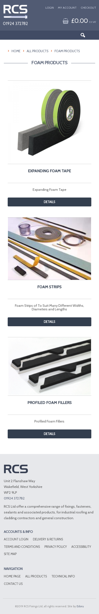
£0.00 (83, 20)
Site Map (10, 554)
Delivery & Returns (48, 539)
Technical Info (63, 576)
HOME (16, 51)
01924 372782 (15, 23)
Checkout (88, 7)
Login (49, 7)
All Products (37, 51)
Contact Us (13, 584)
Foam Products (67, 51)
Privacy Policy (55, 547)
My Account (67, 7)
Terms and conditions (22, 547)
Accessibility (81, 547)
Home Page (12, 576)
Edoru (80, 606)
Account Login (16, 539)
